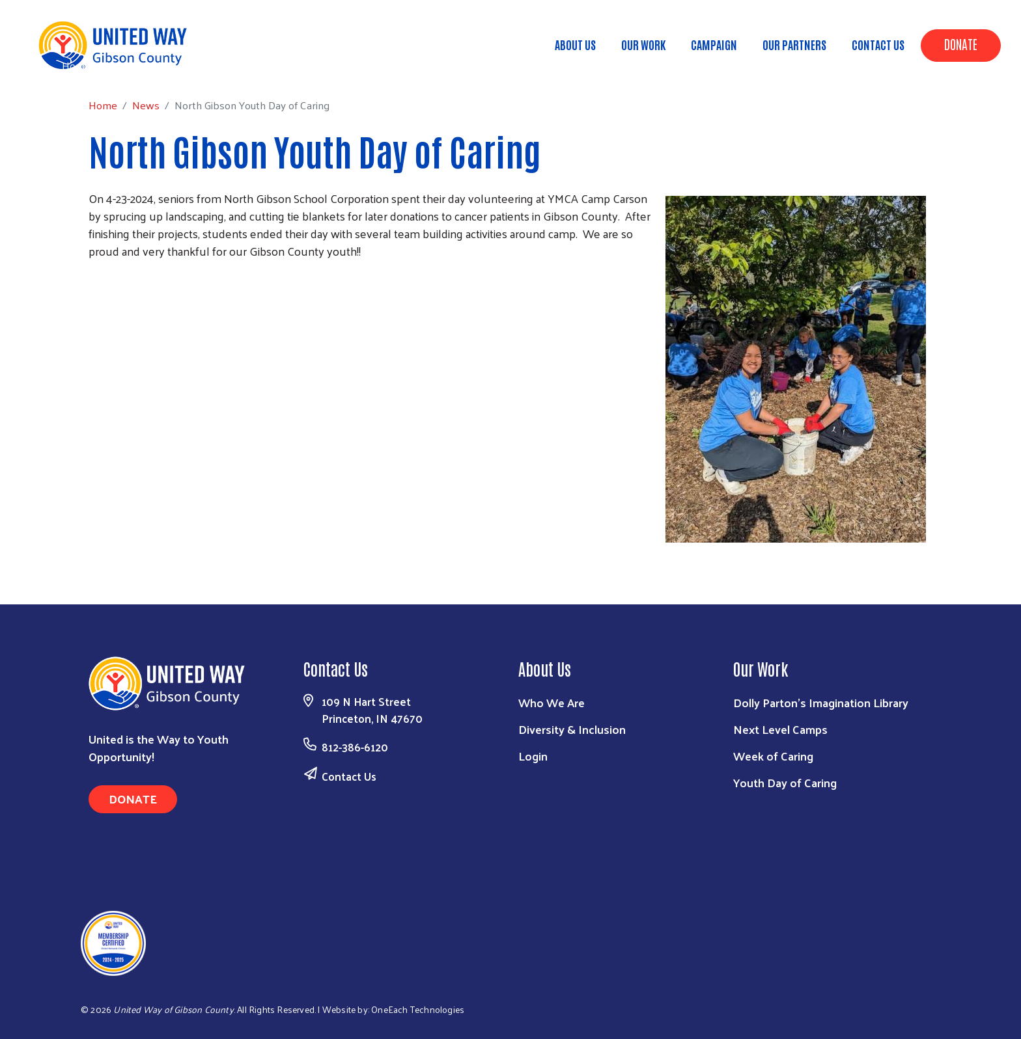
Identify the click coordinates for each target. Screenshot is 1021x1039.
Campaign (714, 44)
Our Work (643, 44)
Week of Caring (773, 756)
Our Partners (794, 44)
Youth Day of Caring (785, 782)
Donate (960, 43)
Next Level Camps (780, 729)
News (119, 65)
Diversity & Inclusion (572, 729)
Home (76, 65)
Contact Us (878, 44)
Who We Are (551, 702)
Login (533, 756)
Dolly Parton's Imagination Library (820, 702)
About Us (575, 44)
